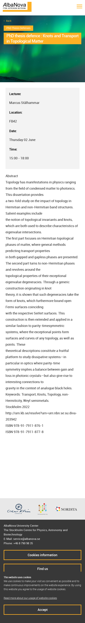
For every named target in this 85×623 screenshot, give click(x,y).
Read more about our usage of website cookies (30, 598)
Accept (43, 609)
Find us (42, 568)
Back (8, 20)
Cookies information (42, 555)
